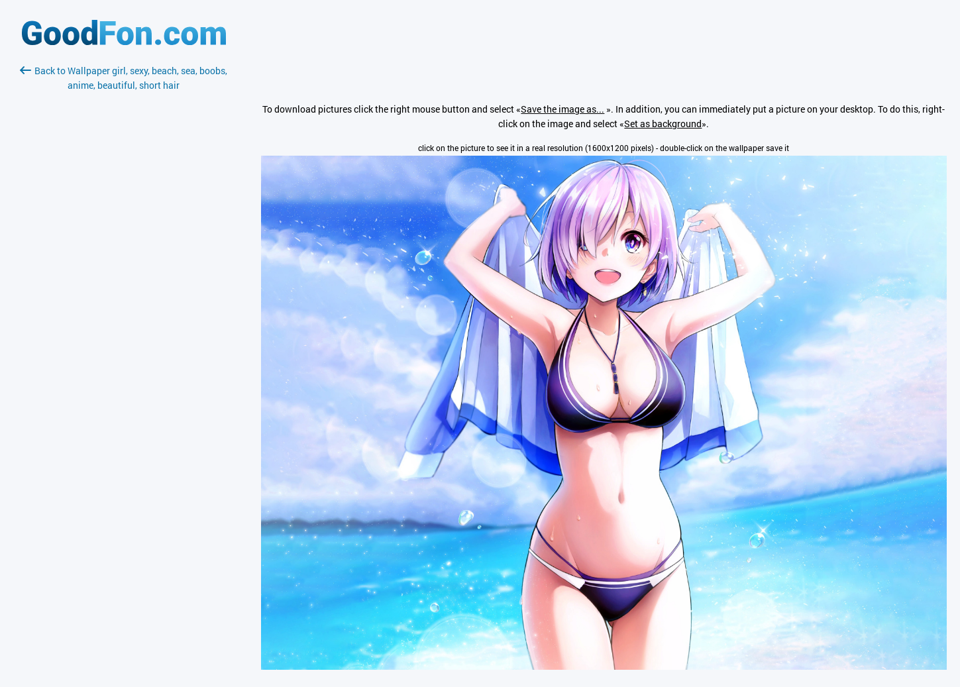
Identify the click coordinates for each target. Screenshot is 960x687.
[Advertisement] (123, 249)
